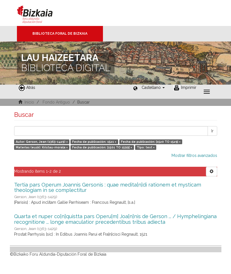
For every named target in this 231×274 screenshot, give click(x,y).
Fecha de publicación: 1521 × (94, 141)
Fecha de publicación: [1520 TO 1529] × (151, 141)
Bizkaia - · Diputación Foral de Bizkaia (41, 13)
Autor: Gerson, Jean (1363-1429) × (42, 141)
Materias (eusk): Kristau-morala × (42, 147)
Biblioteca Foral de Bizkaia (59, 34)
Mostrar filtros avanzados (194, 155)
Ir (212, 131)
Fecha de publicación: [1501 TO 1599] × (102, 147)
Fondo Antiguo (56, 102)
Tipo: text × (146, 147)
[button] (153, 87)
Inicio (29, 102)
